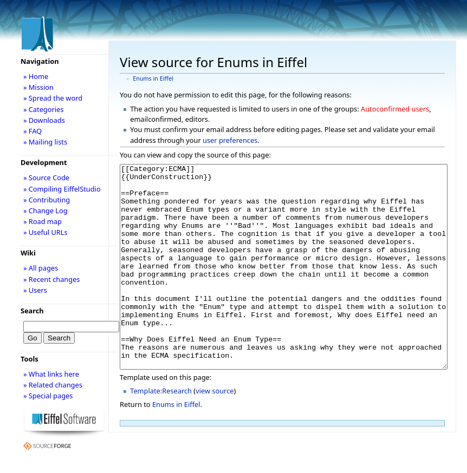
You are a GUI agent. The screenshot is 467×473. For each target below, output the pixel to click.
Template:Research (161, 431)
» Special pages (48, 395)
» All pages (40, 268)
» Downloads (44, 120)
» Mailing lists (45, 142)
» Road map (42, 221)
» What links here (51, 374)
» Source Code (46, 177)
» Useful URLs (45, 232)
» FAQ (32, 131)
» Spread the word (52, 98)
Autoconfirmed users (395, 109)
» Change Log (45, 210)
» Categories (43, 109)
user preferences (230, 140)
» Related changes (52, 385)
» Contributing (46, 200)
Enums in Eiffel (153, 78)
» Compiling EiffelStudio (62, 189)
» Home (35, 76)
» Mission (38, 87)
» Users (35, 290)
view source (215, 431)
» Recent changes (51, 279)
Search (32, 311)
